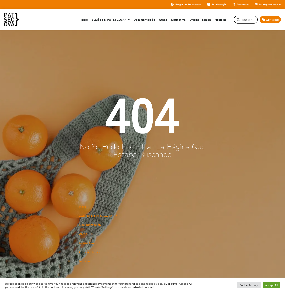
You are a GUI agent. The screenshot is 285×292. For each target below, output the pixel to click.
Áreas (163, 20)
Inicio (84, 20)
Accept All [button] (271, 285)
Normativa (178, 20)
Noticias (220, 20)
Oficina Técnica (200, 20)
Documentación (144, 20)
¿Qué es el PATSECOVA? (111, 19)
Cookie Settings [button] (248, 285)
